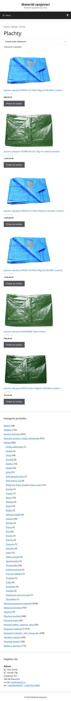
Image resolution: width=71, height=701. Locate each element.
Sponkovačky (12, 561)
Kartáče (9, 459)
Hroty (8, 455)
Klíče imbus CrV (13, 480)
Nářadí (14, 26)
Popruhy (10, 544)
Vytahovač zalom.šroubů (18, 595)
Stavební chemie (12, 637)
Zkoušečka (11, 599)
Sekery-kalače (12, 556)
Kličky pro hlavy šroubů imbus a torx (24, 484)
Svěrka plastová (13, 569)
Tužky (8, 582)
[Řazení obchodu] (35, 41)
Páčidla (9, 523)
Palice (9, 527)
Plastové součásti (12, 616)
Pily (7, 531)
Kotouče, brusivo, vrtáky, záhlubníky (21, 438)
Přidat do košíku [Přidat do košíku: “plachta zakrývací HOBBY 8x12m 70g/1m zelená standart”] (14, 164)
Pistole (9, 535)
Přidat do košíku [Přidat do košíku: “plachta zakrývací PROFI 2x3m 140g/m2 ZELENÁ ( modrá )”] (14, 401)
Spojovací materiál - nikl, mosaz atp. (21, 633)
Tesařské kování (11, 641)
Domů (6, 26)
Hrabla (9, 451)
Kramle (9, 489)
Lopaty (9, 493)
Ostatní (9, 518)
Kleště (9, 468)
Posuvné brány (11, 620)
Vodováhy (10, 586)
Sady (8, 552)
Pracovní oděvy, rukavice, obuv (19, 624)
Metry (9, 497)
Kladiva (9, 463)
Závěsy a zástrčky (12, 645)
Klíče (8, 472)
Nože (8, 506)
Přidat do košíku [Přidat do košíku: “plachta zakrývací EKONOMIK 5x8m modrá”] (14, 344)
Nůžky (9, 510)
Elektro (7, 425)
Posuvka (10, 548)
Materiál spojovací (35, 4)
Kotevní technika (12, 434)
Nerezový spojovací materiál (17, 603)
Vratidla (9, 590)
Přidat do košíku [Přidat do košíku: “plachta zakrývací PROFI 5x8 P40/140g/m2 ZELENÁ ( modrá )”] (14, 283)
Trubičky (10, 578)
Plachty (9, 540)
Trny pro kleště (13, 573)
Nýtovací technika (12, 607)
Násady (9, 501)
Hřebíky (7, 429)
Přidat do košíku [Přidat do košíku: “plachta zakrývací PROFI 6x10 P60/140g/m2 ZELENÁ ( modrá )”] (14, 224)
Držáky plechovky (14, 446)
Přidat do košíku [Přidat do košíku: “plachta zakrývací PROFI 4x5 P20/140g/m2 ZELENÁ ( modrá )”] (14, 103)
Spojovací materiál (13, 628)
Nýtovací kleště (13, 514)
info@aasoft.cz (18, 682)
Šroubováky (11, 565)
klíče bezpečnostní (15, 476)
